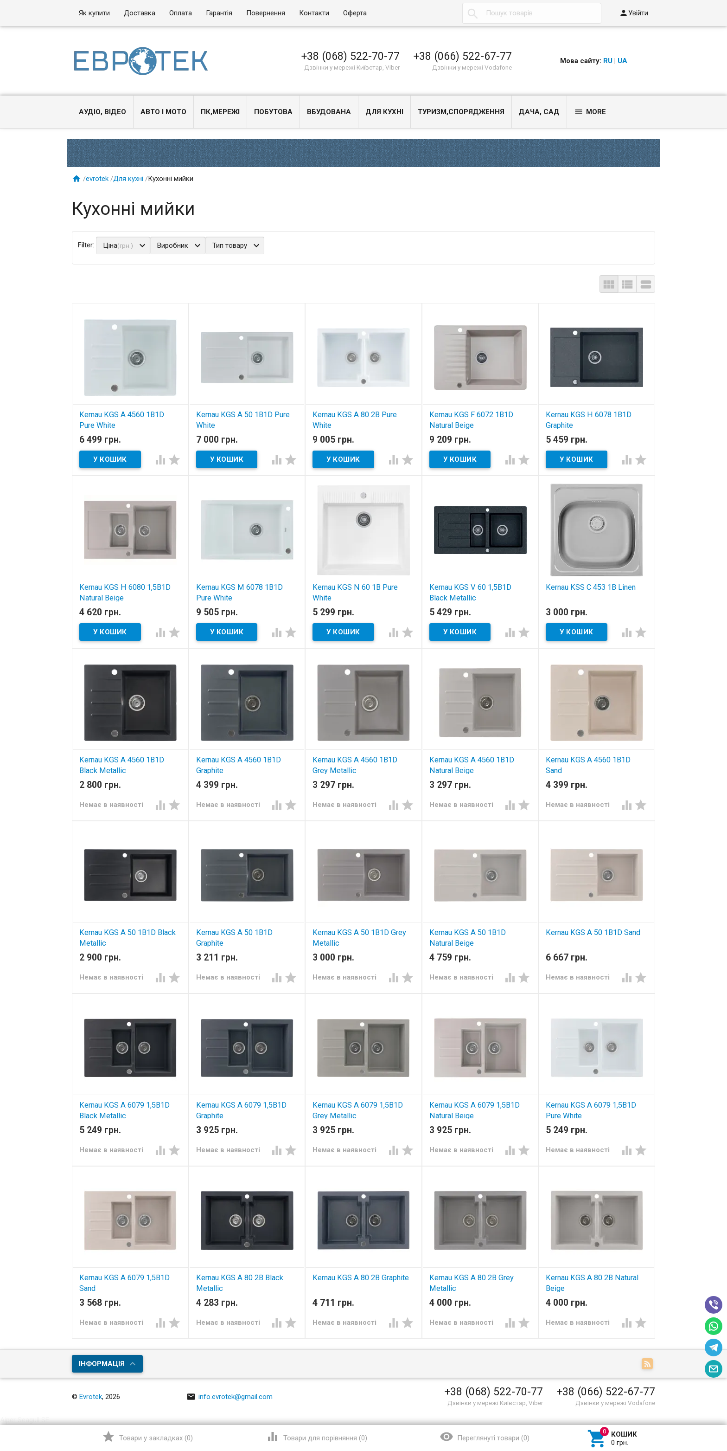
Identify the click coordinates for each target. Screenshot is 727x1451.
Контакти (314, 13)
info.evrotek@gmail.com (229, 1397)
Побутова (273, 112)
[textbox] (531, 13)
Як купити (94, 13)
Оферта (355, 13)
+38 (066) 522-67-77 (463, 56)
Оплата (180, 13)
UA (622, 61)
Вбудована (329, 112)
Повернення (265, 13)
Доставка (139, 13)
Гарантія (219, 13)
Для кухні (384, 112)
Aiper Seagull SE (24, 1420)
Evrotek (90, 1397)
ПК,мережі (220, 112)
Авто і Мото (163, 112)
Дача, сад (539, 112)
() (147, 1437)
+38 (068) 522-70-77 (350, 56)
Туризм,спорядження (461, 112)
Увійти (633, 13)
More (590, 111)
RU (607, 61)
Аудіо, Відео (102, 112)
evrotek (97, 178)
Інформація (102, 1364)
